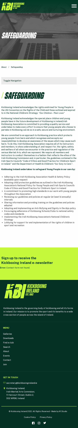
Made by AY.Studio (59, 411)
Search (6, 347)
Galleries (7, 334)
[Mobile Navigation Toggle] (74, 7)
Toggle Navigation (12, 80)
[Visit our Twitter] (45, 423)
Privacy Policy (46, 417)
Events (6, 356)
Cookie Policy (30, 417)
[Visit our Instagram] (39, 423)
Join (5, 364)
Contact (7, 360)
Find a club (8, 342)
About (3, 67)
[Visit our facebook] (33, 423)
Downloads (8, 338)
